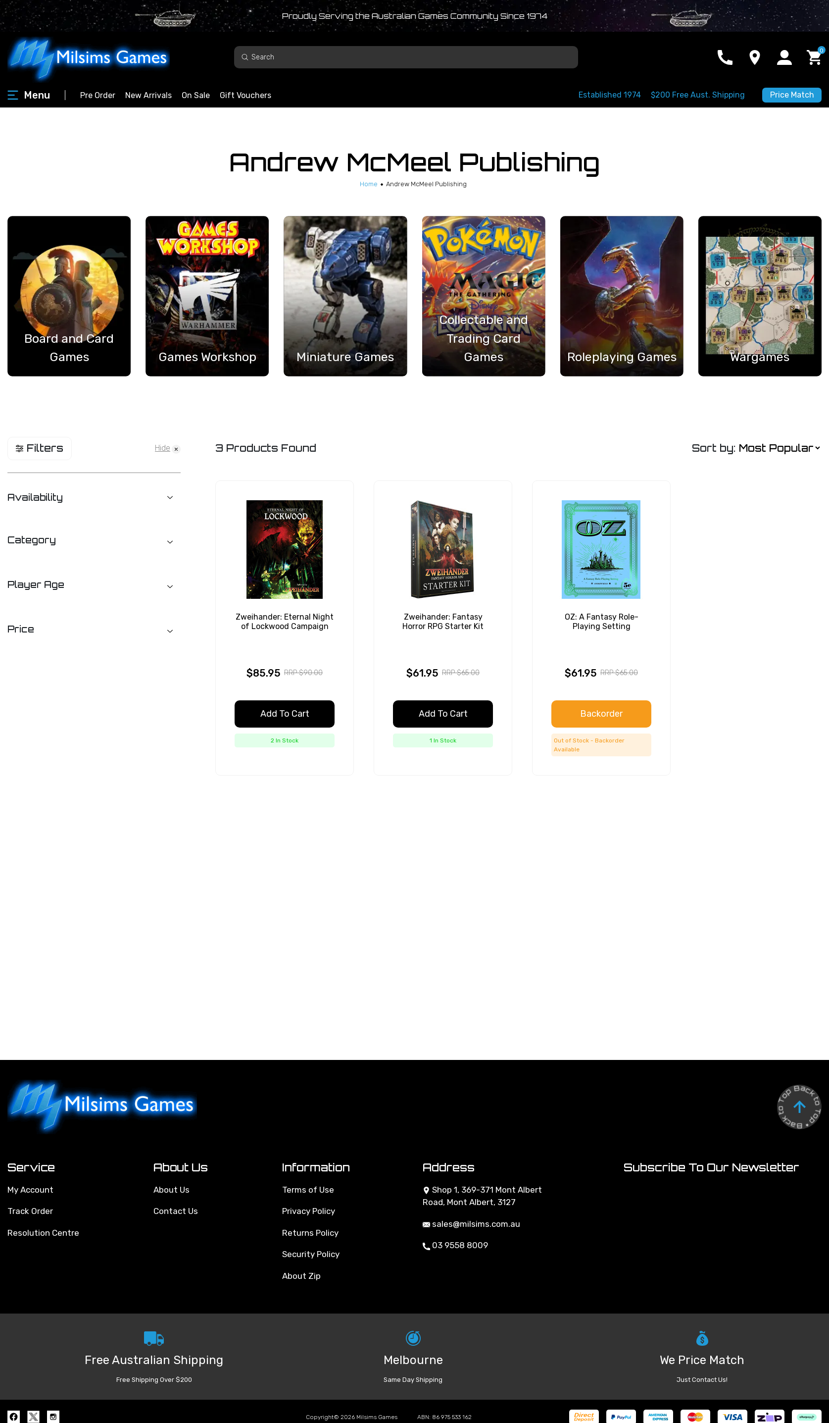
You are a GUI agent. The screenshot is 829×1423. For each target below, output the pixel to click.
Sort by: (713, 448)
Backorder (601, 713)
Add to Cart (284, 713)
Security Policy (311, 1254)
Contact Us (175, 1211)
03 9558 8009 (455, 1245)
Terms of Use (308, 1190)
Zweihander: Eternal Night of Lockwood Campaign (285, 621)
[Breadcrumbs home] (369, 184)
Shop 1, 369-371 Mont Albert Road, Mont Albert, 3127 (482, 1196)
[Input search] (406, 57)
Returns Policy (310, 1233)
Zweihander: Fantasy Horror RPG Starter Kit (443, 621)
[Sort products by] (779, 448)
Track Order (30, 1211)
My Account (30, 1190)
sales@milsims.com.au (471, 1224)
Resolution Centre (43, 1233)
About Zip (301, 1276)
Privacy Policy (308, 1211)
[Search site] (245, 57)
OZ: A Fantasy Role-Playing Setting (601, 621)
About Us (171, 1190)
